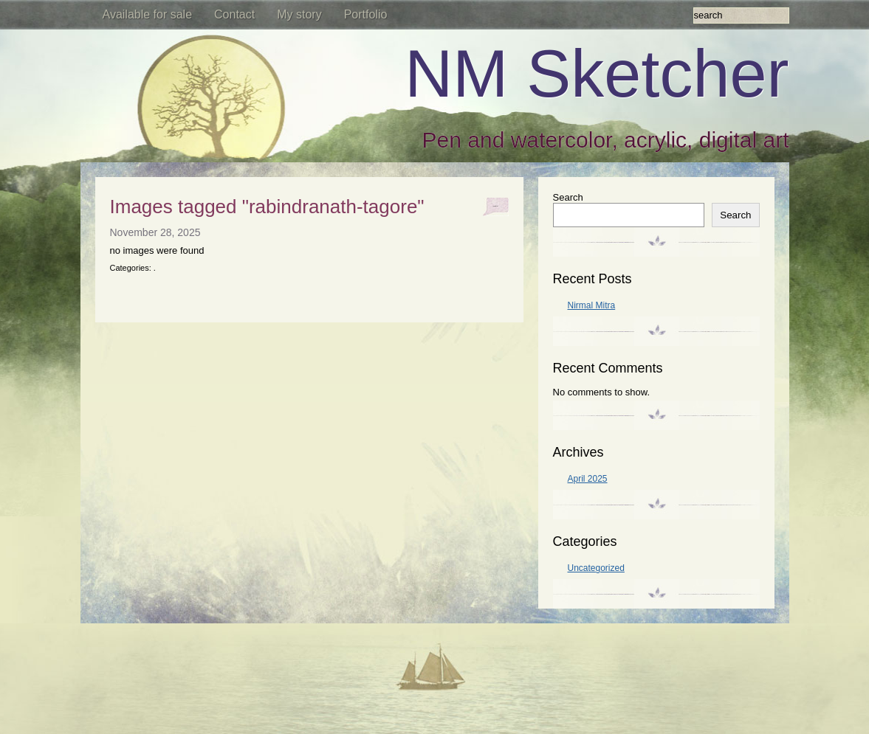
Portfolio (366, 14)
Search (568, 197)
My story (299, 14)
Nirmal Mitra (592, 305)
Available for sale (148, 14)
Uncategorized (596, 568)
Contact (234, 14)
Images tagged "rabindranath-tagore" (267, 206)
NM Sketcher (597, 74)
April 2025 (588, 479)
